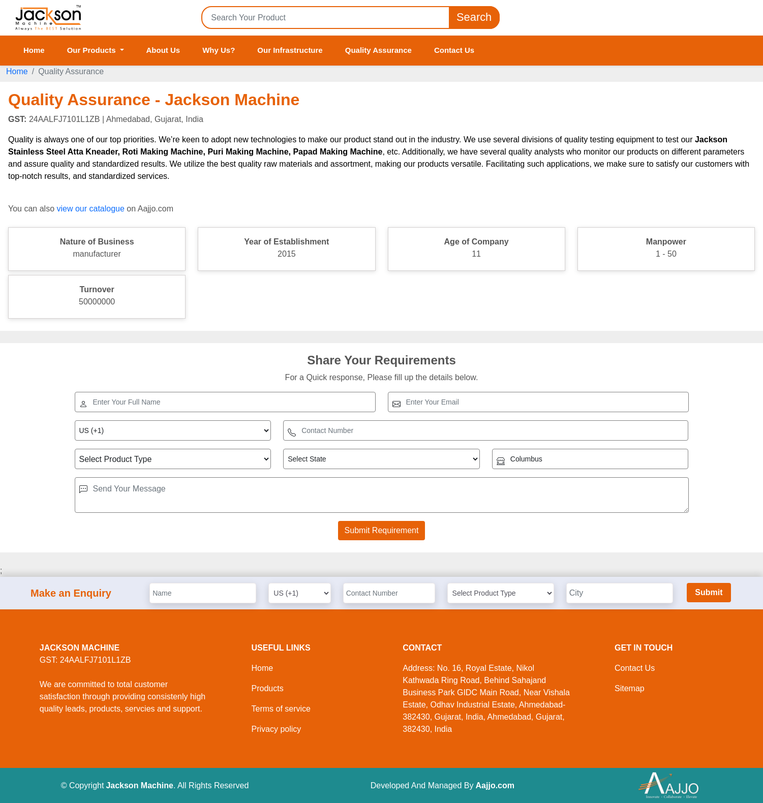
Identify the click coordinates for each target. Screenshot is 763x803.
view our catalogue (90, 208)
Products (268, 688)
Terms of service (281, 708)
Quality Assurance (378, 50)
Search (474, 17)
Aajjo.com (495, 785)
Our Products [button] (92, 50)
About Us (163, 50)
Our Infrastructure (289, 50)
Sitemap (630, 688)
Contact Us (454, 50)
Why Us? (218, 50)
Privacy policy (276, 729)
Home (34, 50)
